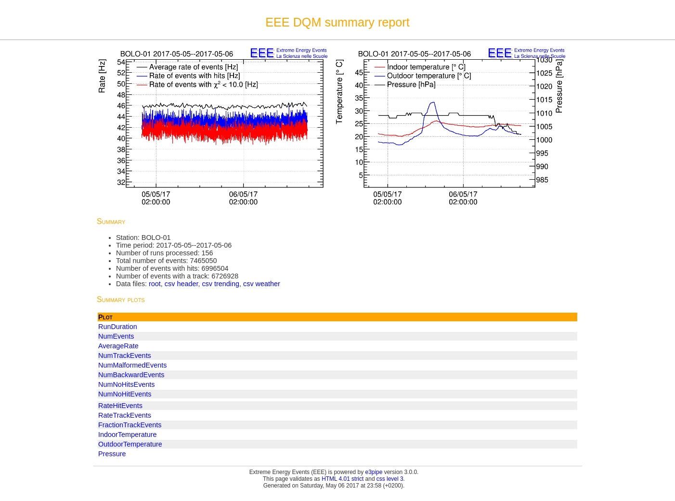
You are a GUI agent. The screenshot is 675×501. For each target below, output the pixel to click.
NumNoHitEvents (124, 394)
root (155, 284)
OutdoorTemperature (130, 444)
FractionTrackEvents (129, 425)
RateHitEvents (120, 405)
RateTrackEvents (124, 415)
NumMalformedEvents (132, 365)
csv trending (220, 284)
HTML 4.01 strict (342, 478)
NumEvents (116, 336)
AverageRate (118, 346)
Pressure (112, 454)
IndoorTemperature (127, 434)
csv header (181, 284)
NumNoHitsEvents (126, 384)
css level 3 (389, 478)
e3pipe (374, 472)
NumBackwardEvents (131, 375)
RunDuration (117, 326)
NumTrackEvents (124, 355)
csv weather (261, 284)
